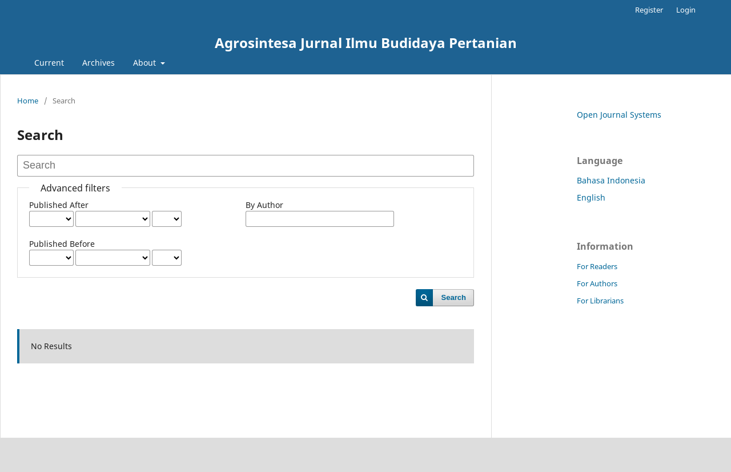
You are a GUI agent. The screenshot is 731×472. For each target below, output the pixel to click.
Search (453, 297)
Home (27, 100)
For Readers (597, 266)
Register (649, 10)
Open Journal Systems (619, 114)
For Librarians (600, 300)
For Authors (597, 283)
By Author (264, 204)
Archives (98, 62)
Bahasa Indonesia (611, 180)
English (591, 197)
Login (686, 10)
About (145, 62)
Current (49, 62)
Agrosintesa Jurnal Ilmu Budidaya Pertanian (366, 42)
